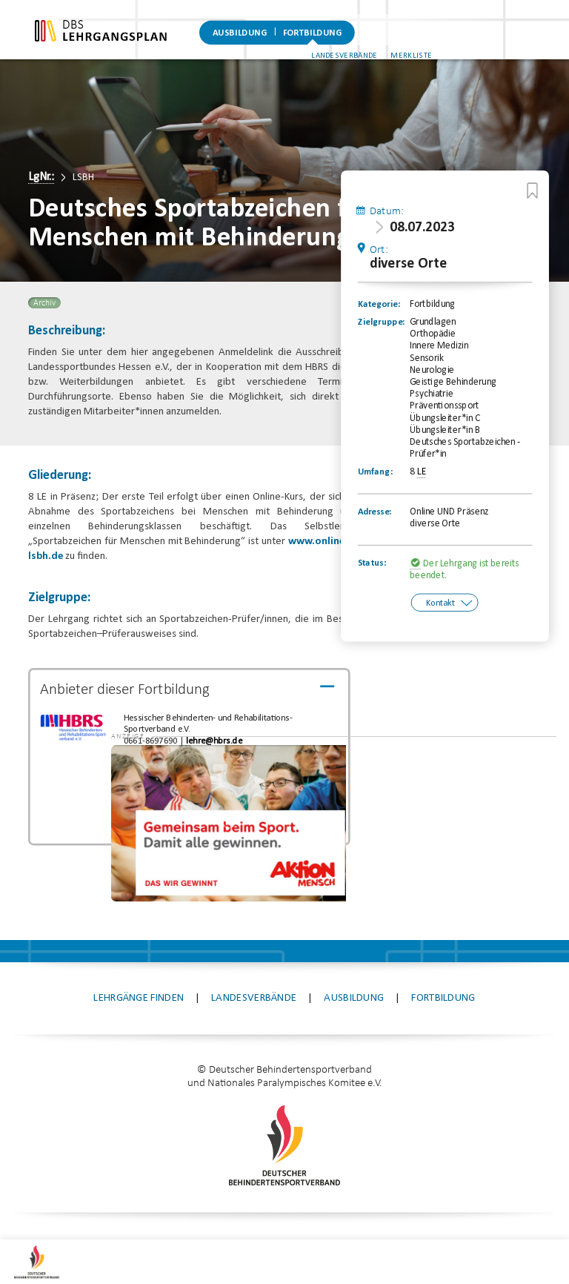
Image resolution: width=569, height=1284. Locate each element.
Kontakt (436, 617)
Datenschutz (276, 1208)
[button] (363, 728)
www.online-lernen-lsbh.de (188, 571)
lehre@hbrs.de (209, 756)
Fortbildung (312, 33)
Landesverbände (461, 43)
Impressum (187, 1208)
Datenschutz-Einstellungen (407, 1208)
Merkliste (529, 43)
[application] (451, 784)
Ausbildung (240, 33)
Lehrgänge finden (138, 958)
